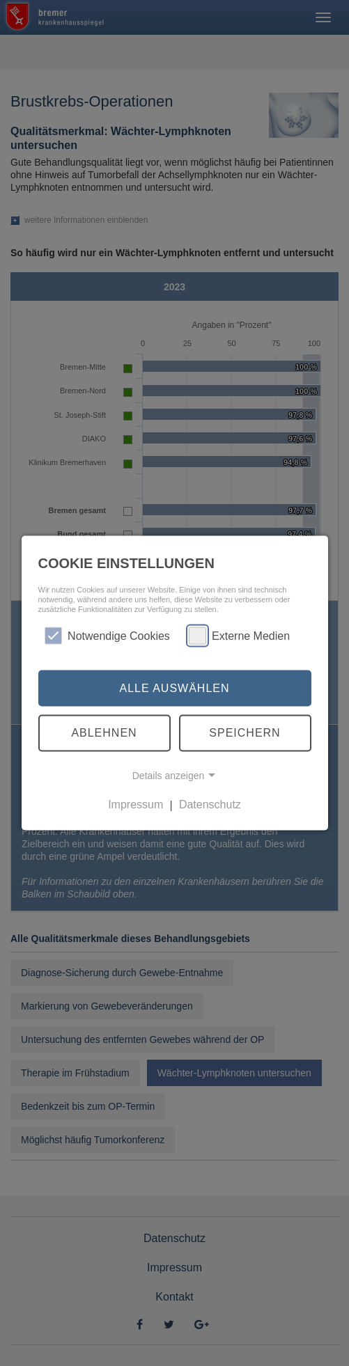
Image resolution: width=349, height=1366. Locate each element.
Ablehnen (104, 733)
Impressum (135, 804)
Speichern (244, 733)
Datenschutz (210, 804)
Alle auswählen (174, 687)
